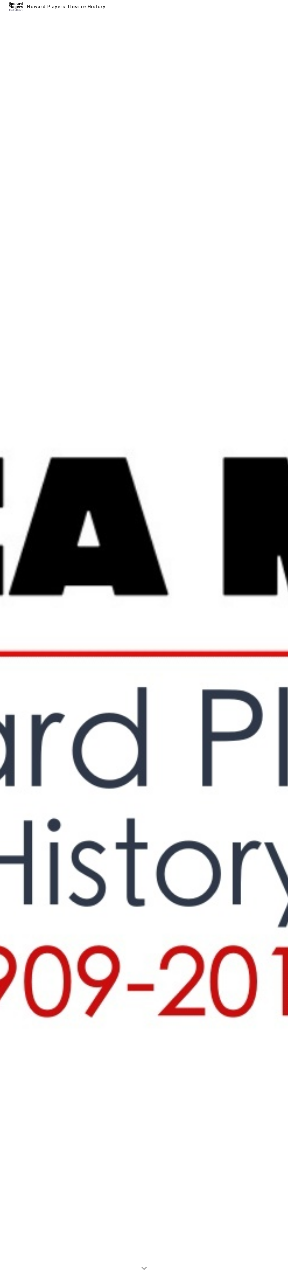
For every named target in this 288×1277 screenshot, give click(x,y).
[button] (144, 1268)
